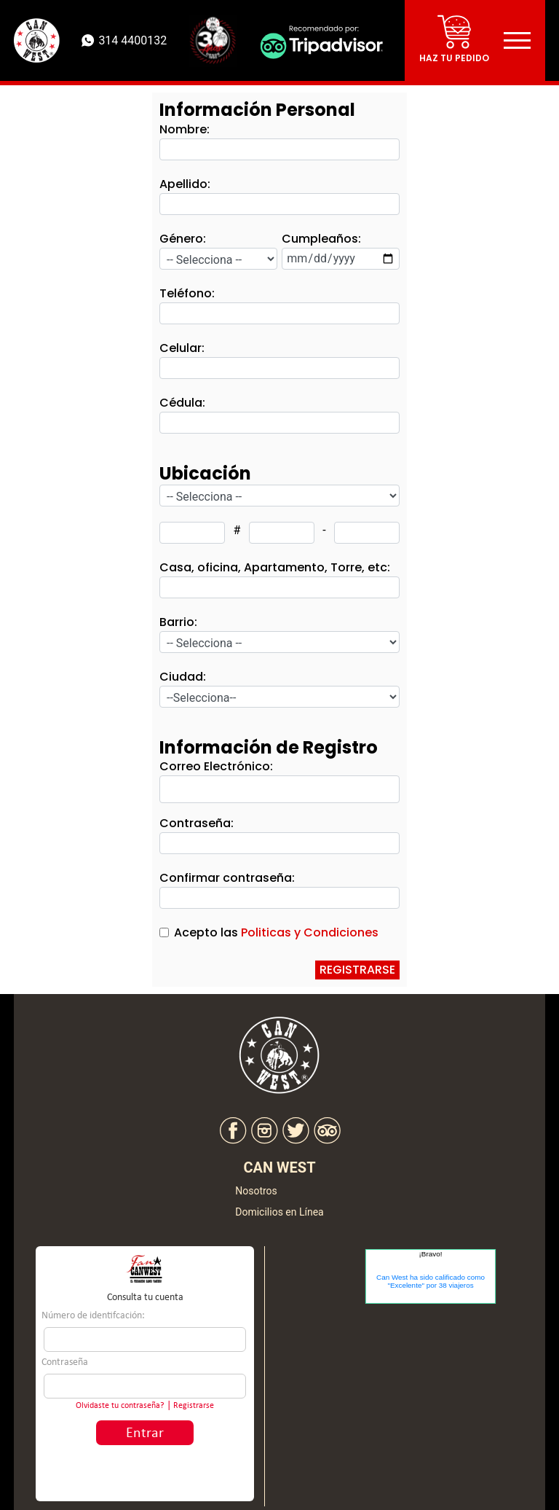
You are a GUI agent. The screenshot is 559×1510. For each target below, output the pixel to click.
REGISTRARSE (357, 969)
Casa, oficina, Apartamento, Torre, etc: (274, 567)
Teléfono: (187, 293)
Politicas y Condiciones (309, 932)
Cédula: (182, 402)
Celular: (182, 348)
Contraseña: (196, 823)
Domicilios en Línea (279, 1212)
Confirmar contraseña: (227, 877)
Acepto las (276, 932)
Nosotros (256, 1191)
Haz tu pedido (454, 58)
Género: (182, 238)
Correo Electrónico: (216, 766)
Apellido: (184, 184)
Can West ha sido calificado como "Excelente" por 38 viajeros (430, 1281)
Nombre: (184, 129)
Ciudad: (182, 676)
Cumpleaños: (321, 238)
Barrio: (178, 622)
